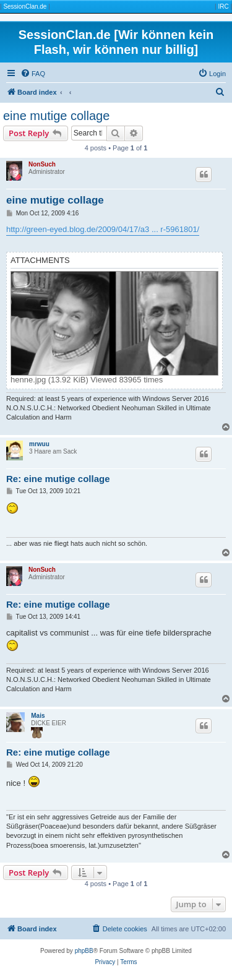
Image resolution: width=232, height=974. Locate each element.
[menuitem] (32, 73)
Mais (38, 715)
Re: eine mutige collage (58, 478)
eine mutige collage (56, 116)
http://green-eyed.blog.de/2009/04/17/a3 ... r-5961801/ (102, 229)
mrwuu (39, 444)
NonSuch (42, 164)
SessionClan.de (24, 6)
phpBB (84, 950)
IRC (223, 6)
